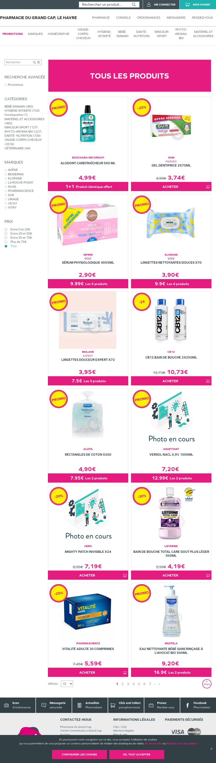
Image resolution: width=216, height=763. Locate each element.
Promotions (13, 34)
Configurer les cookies (79, 754)
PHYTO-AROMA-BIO (181, 34)
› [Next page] (154, 684)
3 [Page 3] (128, 684)
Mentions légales (123, 730)
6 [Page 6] (144, 684)
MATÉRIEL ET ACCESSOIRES (203, 34)
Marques (35, 34)
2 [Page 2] (122, 684)
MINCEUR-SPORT (162, 34)
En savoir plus (153, 743)
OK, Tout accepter (136, 754)
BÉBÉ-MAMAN (123, 34)
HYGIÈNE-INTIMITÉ (105, 34)
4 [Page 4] (133, 684)
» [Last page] (159, 684)
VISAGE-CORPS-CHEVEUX (83, 34)
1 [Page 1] (117, 684)
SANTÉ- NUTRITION (142, 34)
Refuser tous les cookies (182, 743)
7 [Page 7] (150, 684)
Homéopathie (58, 34)
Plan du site (120, 734)
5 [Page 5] (139, 684)
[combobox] (103, 4)
